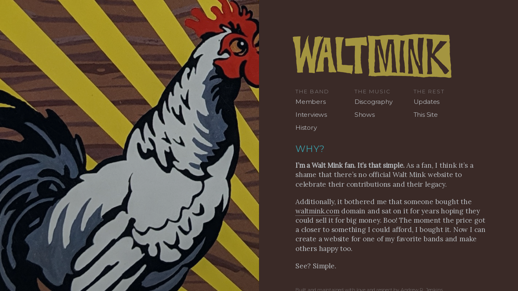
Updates (427, 101)
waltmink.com (317, 211)
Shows (365, 114)
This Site (426, 114)
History (306, 127)
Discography (374, 101)
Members (310, 101)
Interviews (311, 114)
